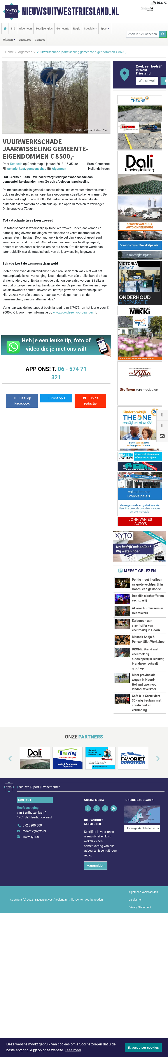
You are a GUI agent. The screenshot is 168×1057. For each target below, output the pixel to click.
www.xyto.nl (31, 878)
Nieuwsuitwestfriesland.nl (70, 11)
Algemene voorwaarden (143, 932)
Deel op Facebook (22, 400)
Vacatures (25, 39)
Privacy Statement (140, 948)
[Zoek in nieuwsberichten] (142, 34)
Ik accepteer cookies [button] (143, 1047)
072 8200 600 (32, 866)
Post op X (56, 398)
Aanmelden (96, 906)
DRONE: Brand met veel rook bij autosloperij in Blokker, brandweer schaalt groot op (148, 659)
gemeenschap (36, 169)
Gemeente (62, 28)
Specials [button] (89, 28)
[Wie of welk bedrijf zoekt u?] (147, 81)
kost (22, 169)
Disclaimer (135, 940)
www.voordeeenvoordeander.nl (74, 312)
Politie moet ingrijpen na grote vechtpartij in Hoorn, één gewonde (147, 584)
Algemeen (25, 28)
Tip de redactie (90, 400)
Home (9, 52)
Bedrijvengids (44, 28)
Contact (40, 39)
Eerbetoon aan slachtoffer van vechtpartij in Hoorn (146, 625)
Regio (76, 28)
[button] (5, 802)
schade (12, 169)
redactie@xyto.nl (34, 872)
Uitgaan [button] (8, 39)
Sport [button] (103, 28)
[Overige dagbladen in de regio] (142, 857)
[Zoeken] (163, 34)
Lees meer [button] (73, 1050)
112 (12, 28)
